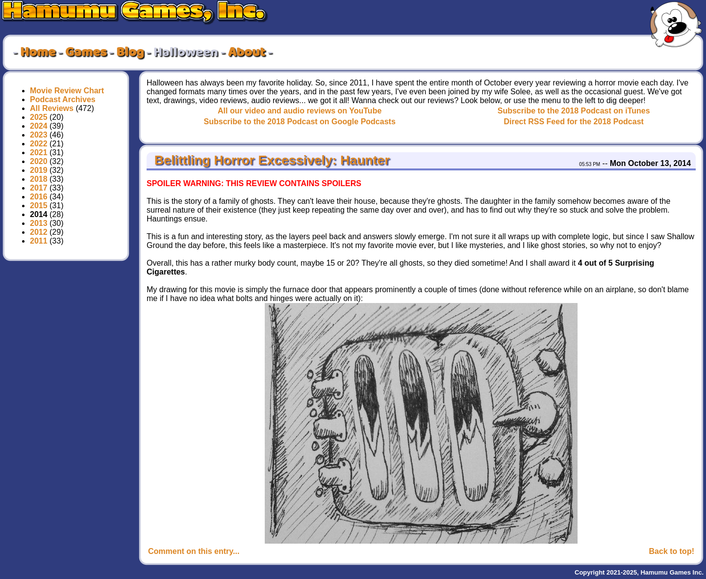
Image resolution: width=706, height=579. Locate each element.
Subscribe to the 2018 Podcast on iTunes (574, 111)
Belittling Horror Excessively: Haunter (270, 160)
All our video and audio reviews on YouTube (299, 111)
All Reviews (52, 108)
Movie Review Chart (67, 90)
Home (37, 52)
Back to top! (671, 551)
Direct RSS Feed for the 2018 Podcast (573, 121)
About (246, 52)
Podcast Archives (63, 99)
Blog (130, 52)
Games (85, 52)
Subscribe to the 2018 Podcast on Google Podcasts (300, 121)
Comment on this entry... (193, 551)
